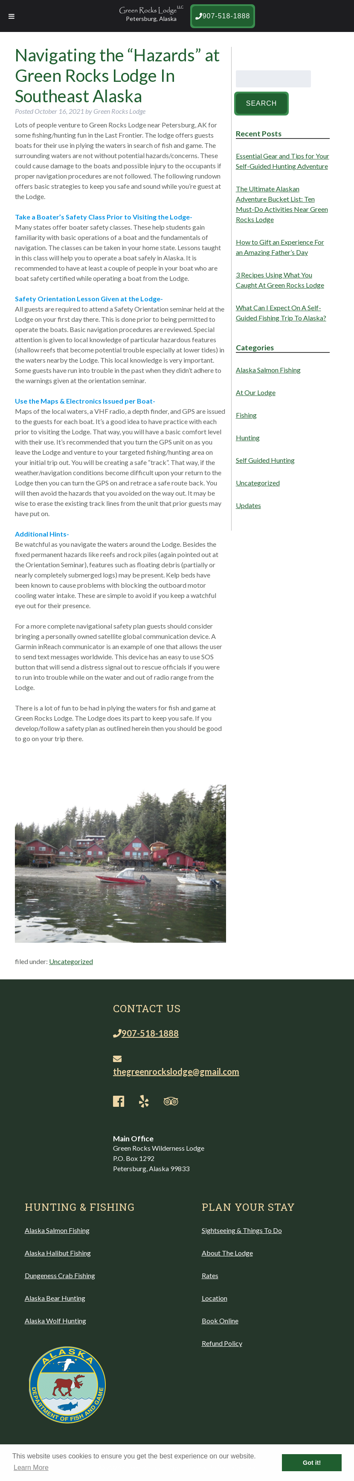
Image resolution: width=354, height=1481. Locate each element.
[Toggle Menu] (11, 16)
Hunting (248, 437)
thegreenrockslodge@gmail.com (176, 1066)
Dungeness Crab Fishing (60, 1275)
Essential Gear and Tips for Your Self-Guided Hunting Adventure (282, 161)
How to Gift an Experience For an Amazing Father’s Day (280, 247)
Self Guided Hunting (265, 460)
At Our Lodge (256, 392)
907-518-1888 (222, 16)
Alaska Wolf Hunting (55, 1320)
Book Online (220, 1320)
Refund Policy (222, 1343)
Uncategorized (71, 961)
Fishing (246, 415)
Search (261, 103)
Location (214, 1298)
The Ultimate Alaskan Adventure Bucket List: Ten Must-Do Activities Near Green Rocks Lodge (282, 204)
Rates (210, 1275)
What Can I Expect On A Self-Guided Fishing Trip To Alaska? (281, 312)
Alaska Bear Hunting (55, 1298)
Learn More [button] (31, 1467)
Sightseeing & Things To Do (242, 1230)
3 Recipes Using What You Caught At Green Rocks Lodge (280, 280)
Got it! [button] (312, 1462)
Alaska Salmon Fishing (268, 370)
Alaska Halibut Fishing (58, 1253)
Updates (248, 505)
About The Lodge (227, 1253)
